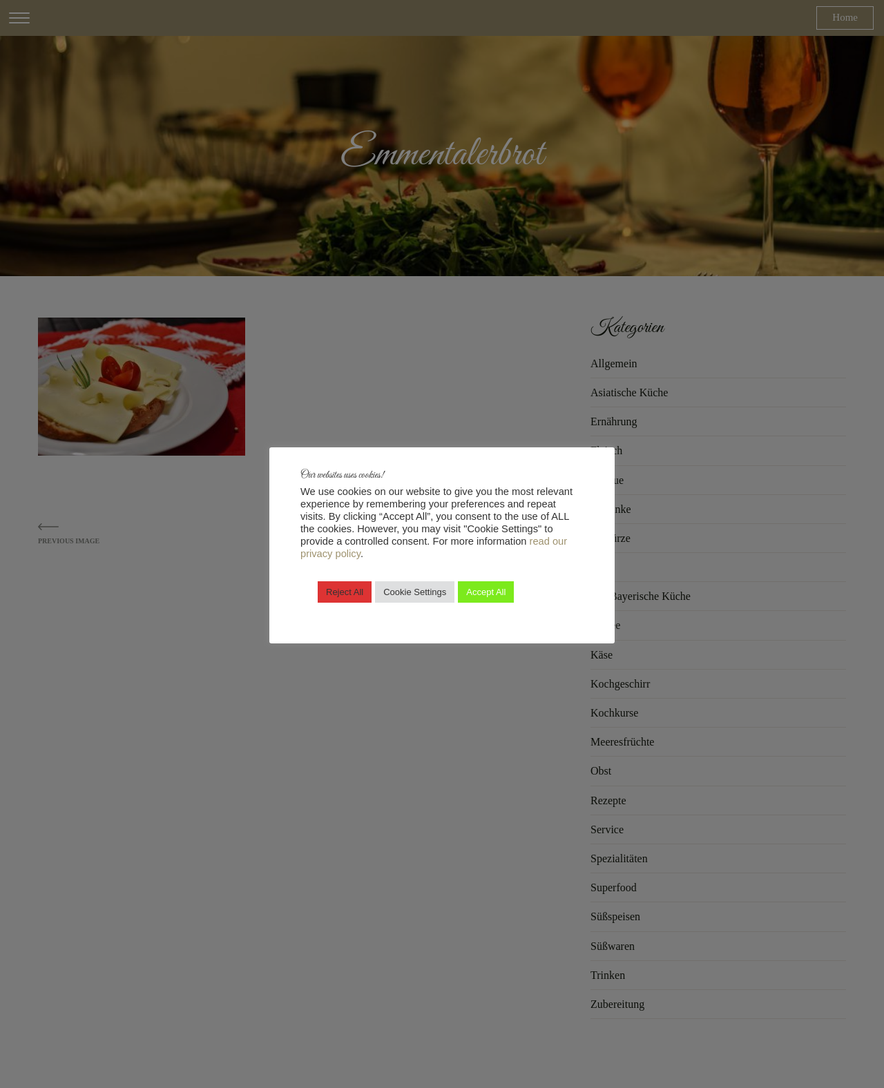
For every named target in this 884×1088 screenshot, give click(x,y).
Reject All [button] (344, 592)
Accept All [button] (486, 592)
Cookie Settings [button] (414, 592)
